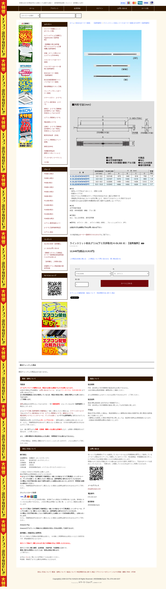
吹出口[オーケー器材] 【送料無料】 (89, 23)
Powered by (86, 582)
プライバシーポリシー (103, 572)
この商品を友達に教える (78, 259)
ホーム (30, 8)
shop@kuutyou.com (94, 489)
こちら (26, 557)
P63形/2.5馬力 (49, 192)
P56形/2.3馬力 (49, 187)
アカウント (53, 8)
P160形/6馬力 (48, 210)
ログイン (98, 8)
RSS (128, 572)
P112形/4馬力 (48, 201)
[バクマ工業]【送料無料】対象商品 (34, 411)
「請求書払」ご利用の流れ (53, 261)
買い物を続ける (115, 259)
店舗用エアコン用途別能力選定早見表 (54, 267)
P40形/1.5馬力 (49, 174)
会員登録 (75, 8)
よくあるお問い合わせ (51, 248)
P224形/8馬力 (48, 214)
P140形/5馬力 (48, 205)
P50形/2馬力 (48, 183)
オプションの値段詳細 (77, 293)
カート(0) (143, 8)
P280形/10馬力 (49, 218)
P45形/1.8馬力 (49, 178)
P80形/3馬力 (48, 196)
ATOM (133, 572)
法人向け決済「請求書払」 (53, 244)
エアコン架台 (48, 232)
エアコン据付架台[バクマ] (35, 413)
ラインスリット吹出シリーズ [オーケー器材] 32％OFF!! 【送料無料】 (127, 23)
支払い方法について (44, 572)
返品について (90, 293)
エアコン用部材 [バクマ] (53, 413)
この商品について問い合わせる (98, 259)
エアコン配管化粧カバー (52, 223)
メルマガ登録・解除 (119, 572)
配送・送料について (59, 572)
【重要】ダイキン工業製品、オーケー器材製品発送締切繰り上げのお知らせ (54, 255)
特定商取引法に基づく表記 (106, 293)
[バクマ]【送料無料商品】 (52, 227)
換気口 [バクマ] (68, 413)
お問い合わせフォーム (46, 390)
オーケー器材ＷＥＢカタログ (89, 235)
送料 (21, 404)
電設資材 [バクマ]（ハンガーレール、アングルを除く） (38, 415)
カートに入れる (124, 283)
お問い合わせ (120, 8)
